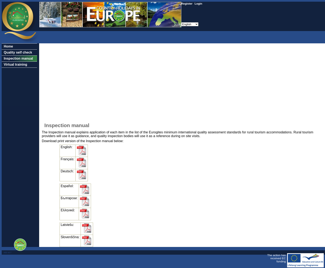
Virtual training (15, 64)
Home (8, 46)
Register (186, 3)
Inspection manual (18, 58)
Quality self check (18, 52)
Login (198, 3)
